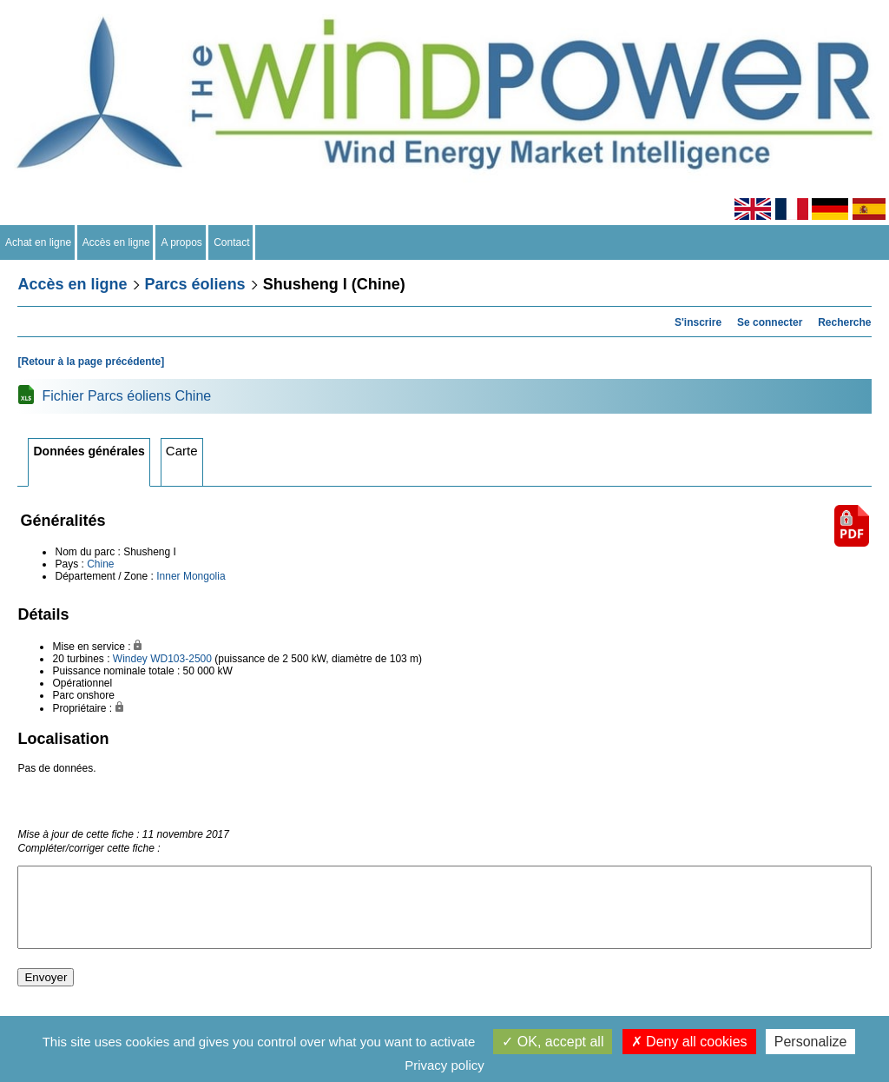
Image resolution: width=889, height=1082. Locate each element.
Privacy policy (444, 1065)
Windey (130, 659)
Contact (232, 242)
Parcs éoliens (195, 284)
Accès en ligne (116, 242)
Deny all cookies (689, 1041)
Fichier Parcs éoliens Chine (126, 395)
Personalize (810, 1041)
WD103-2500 (181, 659)
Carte (182, 450)
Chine (100, 564)
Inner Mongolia (190, 576)
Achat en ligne (38, 242)
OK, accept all (552, 1041)
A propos (181, 242)
